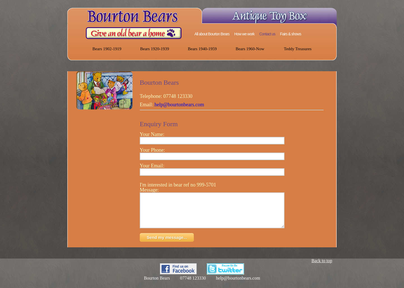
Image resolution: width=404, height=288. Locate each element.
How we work (244, 34)
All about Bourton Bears (211, 34)
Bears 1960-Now (250, 49)
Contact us (267, 34)
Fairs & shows (290, 34)
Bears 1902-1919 (107, 49)
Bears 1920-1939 (154, 49)
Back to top (321, 267)
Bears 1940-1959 (202, 49)
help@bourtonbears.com (179, 104)
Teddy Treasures (298, 49)
